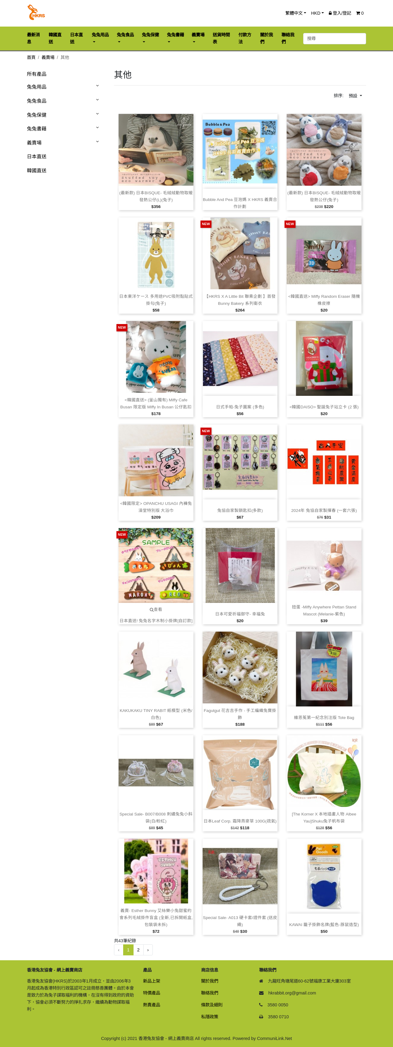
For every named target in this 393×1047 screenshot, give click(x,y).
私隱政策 (209, 1016)
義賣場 (48, 57)
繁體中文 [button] (294, 13)
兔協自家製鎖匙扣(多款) (240, 510)
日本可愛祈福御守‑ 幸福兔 (240, 614)
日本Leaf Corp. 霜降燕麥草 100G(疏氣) (240, 821)
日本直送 (36, 156)
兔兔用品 (36, 86)
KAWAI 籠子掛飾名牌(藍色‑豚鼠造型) (324, 924)
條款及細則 (211, 1004)
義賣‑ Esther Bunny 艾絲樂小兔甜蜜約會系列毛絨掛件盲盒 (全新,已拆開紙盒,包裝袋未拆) (156, 917)
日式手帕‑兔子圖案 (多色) (240, 407)
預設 (353, 95)
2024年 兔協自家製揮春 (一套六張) (324, 510)
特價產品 (151, 992)
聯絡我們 (209, 992)
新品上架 (151, 981)
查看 (156, 609)
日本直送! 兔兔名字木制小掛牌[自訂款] (156, 620)
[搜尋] (334, 38)
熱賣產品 (151, 1004)
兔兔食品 (36, 101)
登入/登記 (340, 13)
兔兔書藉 (36, 128)
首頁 (31, 57)
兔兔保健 (36, 115)
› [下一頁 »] (148, 949)
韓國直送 (36, 170)
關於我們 (209, 981)
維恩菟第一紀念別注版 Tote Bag (324, 717)
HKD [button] (315, 13)
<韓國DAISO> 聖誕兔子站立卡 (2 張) (323, 407)
